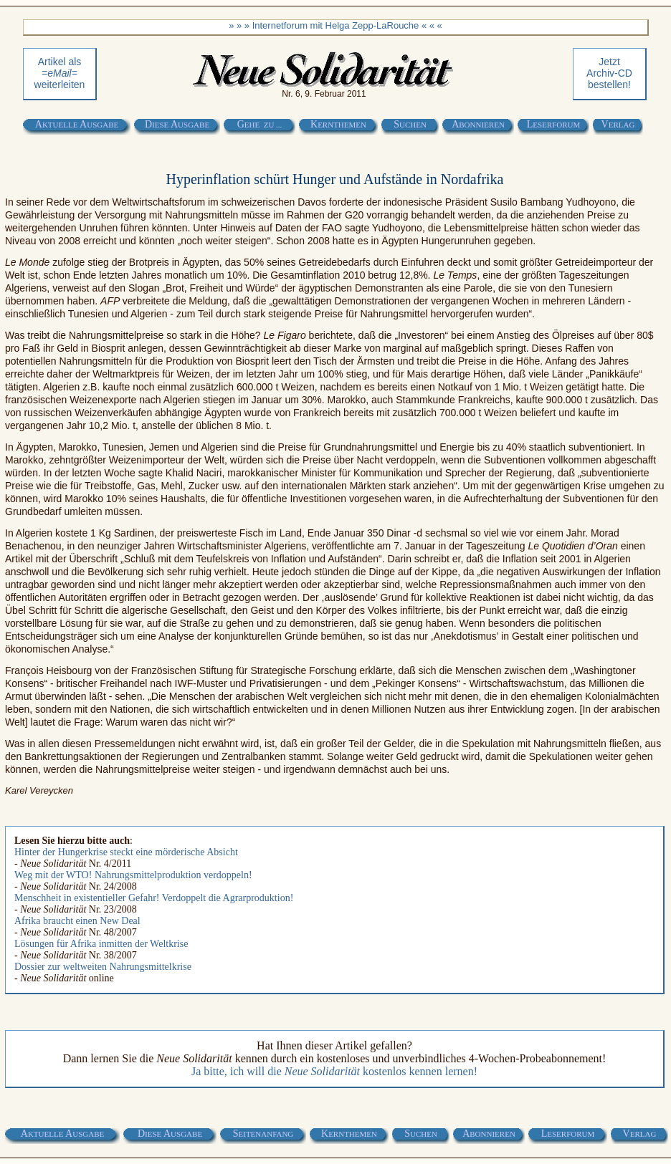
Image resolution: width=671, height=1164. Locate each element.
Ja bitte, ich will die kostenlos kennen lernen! (334, 1071)
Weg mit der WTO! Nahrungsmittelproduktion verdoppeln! (133, 875)
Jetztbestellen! (609, 73)
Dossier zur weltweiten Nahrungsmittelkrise (102, 966)
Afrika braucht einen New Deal (77, 920)
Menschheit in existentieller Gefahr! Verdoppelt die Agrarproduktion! (153, 898)
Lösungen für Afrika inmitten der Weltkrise (101, 943)
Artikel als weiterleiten (59, 73)
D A (177, 124)
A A (76, 124)
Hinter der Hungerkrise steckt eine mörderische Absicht (126, 852)
